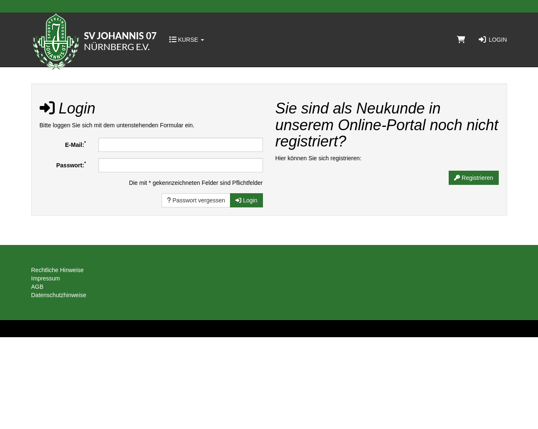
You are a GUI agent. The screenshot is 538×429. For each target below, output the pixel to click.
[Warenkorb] (461, 39)
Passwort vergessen (196, 200)
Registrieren (473, 177)
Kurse (186, 39)
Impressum (45, 278)
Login (492, 39)
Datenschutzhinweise (58, 295)
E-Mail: (75, 144)
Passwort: (71, 164)
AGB (37, 286)
